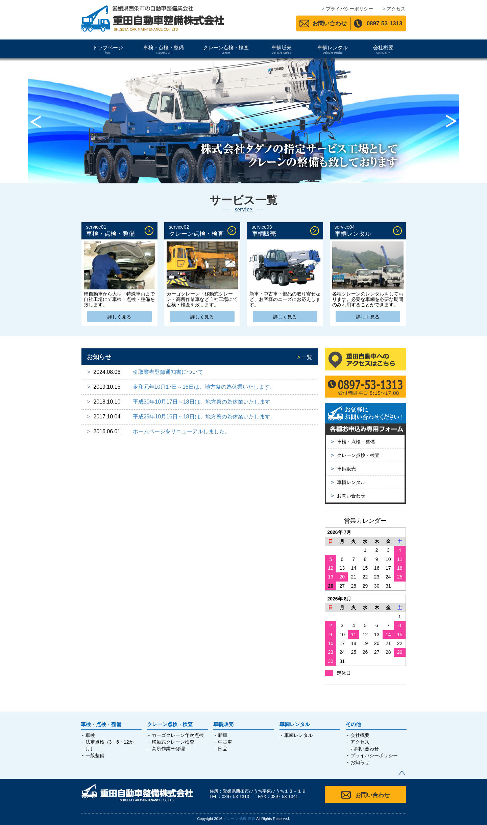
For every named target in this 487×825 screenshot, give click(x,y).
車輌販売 (282, 50)
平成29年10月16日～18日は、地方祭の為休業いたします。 (204, 416)
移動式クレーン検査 (173, 742)
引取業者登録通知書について (168, 372)
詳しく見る (119, 316)
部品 (222, 748)
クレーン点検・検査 (226, 50)
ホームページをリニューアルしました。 (181, 431)
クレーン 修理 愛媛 (239, 819)
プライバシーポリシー (374, 755)
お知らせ (359, 762)
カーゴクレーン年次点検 (178, 735)
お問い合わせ (329, 23)
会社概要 (383, 50)
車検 (90, 735)
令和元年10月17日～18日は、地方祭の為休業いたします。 (204, 387)
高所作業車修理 (168, 748)
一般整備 (95, 755)
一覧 (305, 357)
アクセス (359, 742)
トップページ (107, 50)
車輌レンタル (333, 50)
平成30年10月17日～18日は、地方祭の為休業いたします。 (204, 402)
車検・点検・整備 (163, 50)
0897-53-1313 (385, 23)
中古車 (225, 742)
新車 (222, 735)
